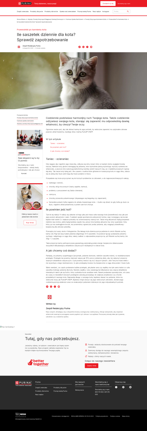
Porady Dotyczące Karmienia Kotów (96, 19)
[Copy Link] (79, 47)
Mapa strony (126, 416)
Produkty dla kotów (51, 11)
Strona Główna (21, 19)
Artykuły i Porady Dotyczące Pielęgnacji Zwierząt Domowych (46, 19)
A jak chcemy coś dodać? (60, 151)
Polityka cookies (115, 416)
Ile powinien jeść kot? (58, 147)
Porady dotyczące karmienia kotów (27, 118)
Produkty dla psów (36, 11)
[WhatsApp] (91, 47)
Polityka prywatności (102, 416)
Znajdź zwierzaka (23, 11)
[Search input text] (119, 11)
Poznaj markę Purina (84, 11)
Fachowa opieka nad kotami (25, 120)
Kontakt (24, 173)
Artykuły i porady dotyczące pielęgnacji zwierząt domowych (35, 123)
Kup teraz (30, 223)
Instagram (105, 11)
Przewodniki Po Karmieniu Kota (118, 19)
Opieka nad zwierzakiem (68, 11)
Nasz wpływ (97, 11)
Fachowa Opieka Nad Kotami (74, 19)
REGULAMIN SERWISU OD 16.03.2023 (82, 416)
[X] (83, 47)
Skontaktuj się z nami (124, 3)
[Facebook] (87, 47)
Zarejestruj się (107, 3)
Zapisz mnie (91, 366)
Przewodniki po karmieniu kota (31, 29)
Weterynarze (79, 390)
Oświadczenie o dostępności (60, 416)
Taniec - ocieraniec (57, 143)
